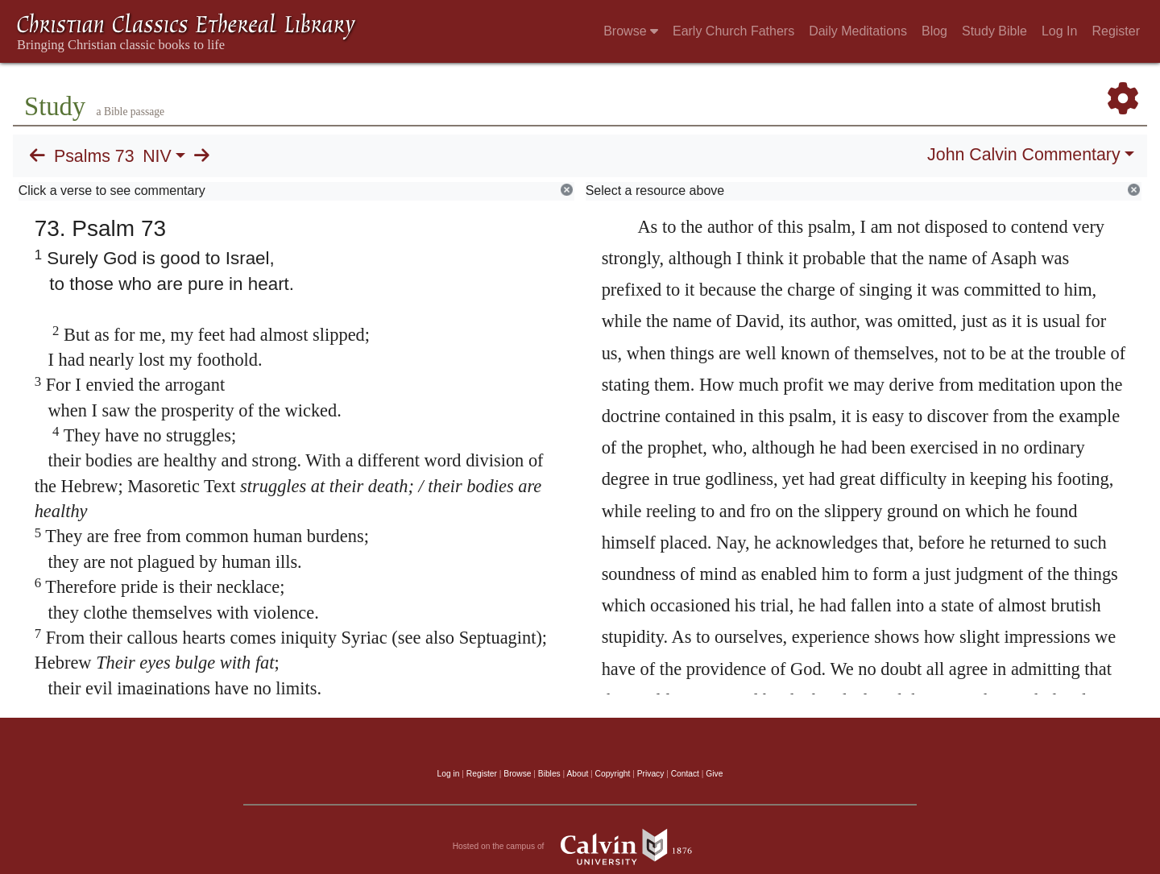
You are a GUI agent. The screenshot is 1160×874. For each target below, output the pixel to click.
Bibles (549, 773)
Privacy (651, 773)
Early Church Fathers (733, 31)
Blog (934, 31)
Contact (685, 773)
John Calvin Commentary (1023, 154)
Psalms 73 (94, 156)
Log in (448, 773)
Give (714, 773)
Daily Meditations (858, 31)
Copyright (613, 773)
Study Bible (994, 31)
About (577, 773)
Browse (630, 31)
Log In (1059, 31)
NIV (157, 156)
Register (1116, 31)
